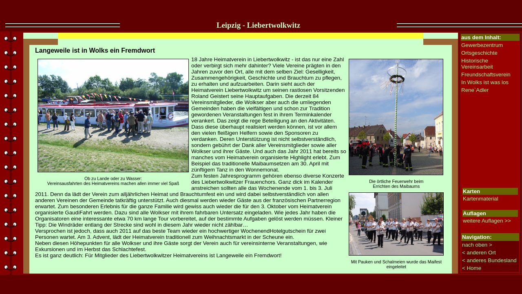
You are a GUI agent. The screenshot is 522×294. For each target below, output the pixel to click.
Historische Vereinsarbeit (477, 64)
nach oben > (477, 245)
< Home (471, 268)
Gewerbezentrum (482, 45)
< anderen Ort (479, 252)
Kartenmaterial (480, 199)
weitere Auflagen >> (487, 221)
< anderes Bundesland (489, 260)
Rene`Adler (475, 90)
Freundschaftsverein (486, 74)
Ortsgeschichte (479, 53)
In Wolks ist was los (485, 82)
